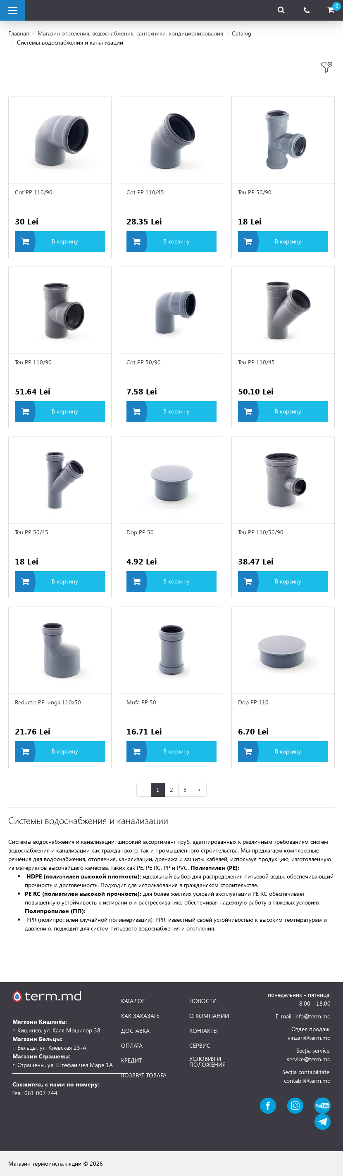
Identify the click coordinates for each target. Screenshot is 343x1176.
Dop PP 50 (140, 532)
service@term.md (309, 1059)
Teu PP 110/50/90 (260, 532)
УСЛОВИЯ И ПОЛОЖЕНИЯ (207, 1061)
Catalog (241, 33)
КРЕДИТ (131, 1060)
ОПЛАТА (132, 1045)
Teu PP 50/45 (31, 532)
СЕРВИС (199, 1045)
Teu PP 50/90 (255, 192)
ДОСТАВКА (135, 1031)
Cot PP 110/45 (145, 192)
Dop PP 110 (253, 702)
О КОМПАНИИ (209, 1016)
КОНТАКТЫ (203, 1031)
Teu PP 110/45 (256, 362)
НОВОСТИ (203, 1001)
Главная (18, 33)
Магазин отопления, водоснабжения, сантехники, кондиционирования (130, 33)
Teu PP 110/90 (33, 362)
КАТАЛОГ (133, 1001)
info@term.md (312, 1016)
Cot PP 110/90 (33, 192)
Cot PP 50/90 (143, 362)
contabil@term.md (307, 1080)
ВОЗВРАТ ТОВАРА (144, 1075)
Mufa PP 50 (141, 702)
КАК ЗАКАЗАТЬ (140, 1016)
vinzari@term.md (309, 1037)
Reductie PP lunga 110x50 (48, 702)
